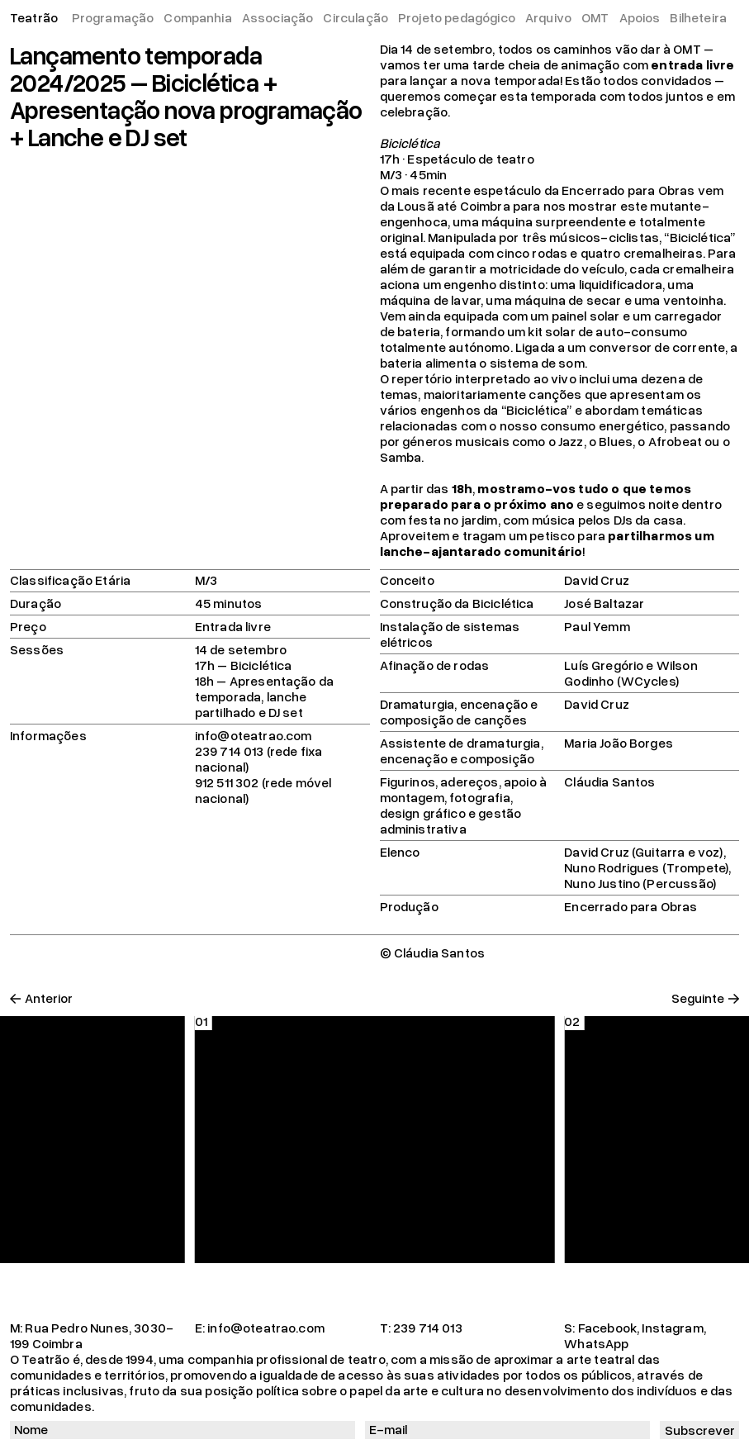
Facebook (607, 1327)
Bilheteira (698, 17)
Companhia (197, 17)
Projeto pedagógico (456, 17)
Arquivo (548, 17)
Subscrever (700, 1430)
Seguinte (697, 998)
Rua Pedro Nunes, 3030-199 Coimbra (91, 1335)
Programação (113, 17)
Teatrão (34, 17)
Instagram (672, 1327)
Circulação (355, 17)
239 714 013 (427, 1327)
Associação (278, 17)
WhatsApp (596, 1343)
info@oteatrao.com (266, 1327)
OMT (595, 17)
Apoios (640, 17)
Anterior (49, 998)
